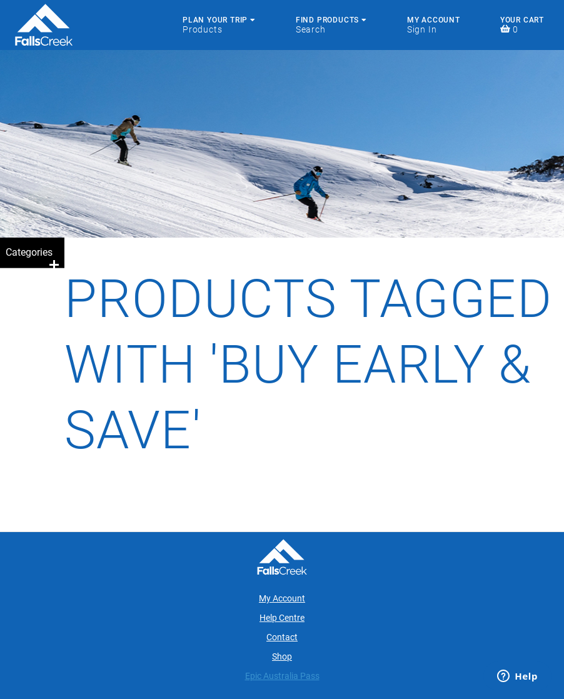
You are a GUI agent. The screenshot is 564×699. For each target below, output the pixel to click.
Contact (282, 637)
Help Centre (282, 618)
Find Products (331, 20)
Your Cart (522, 20)
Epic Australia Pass (282, 676)
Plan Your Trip (219, 20)
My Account (433, 20)
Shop (282, 656)
